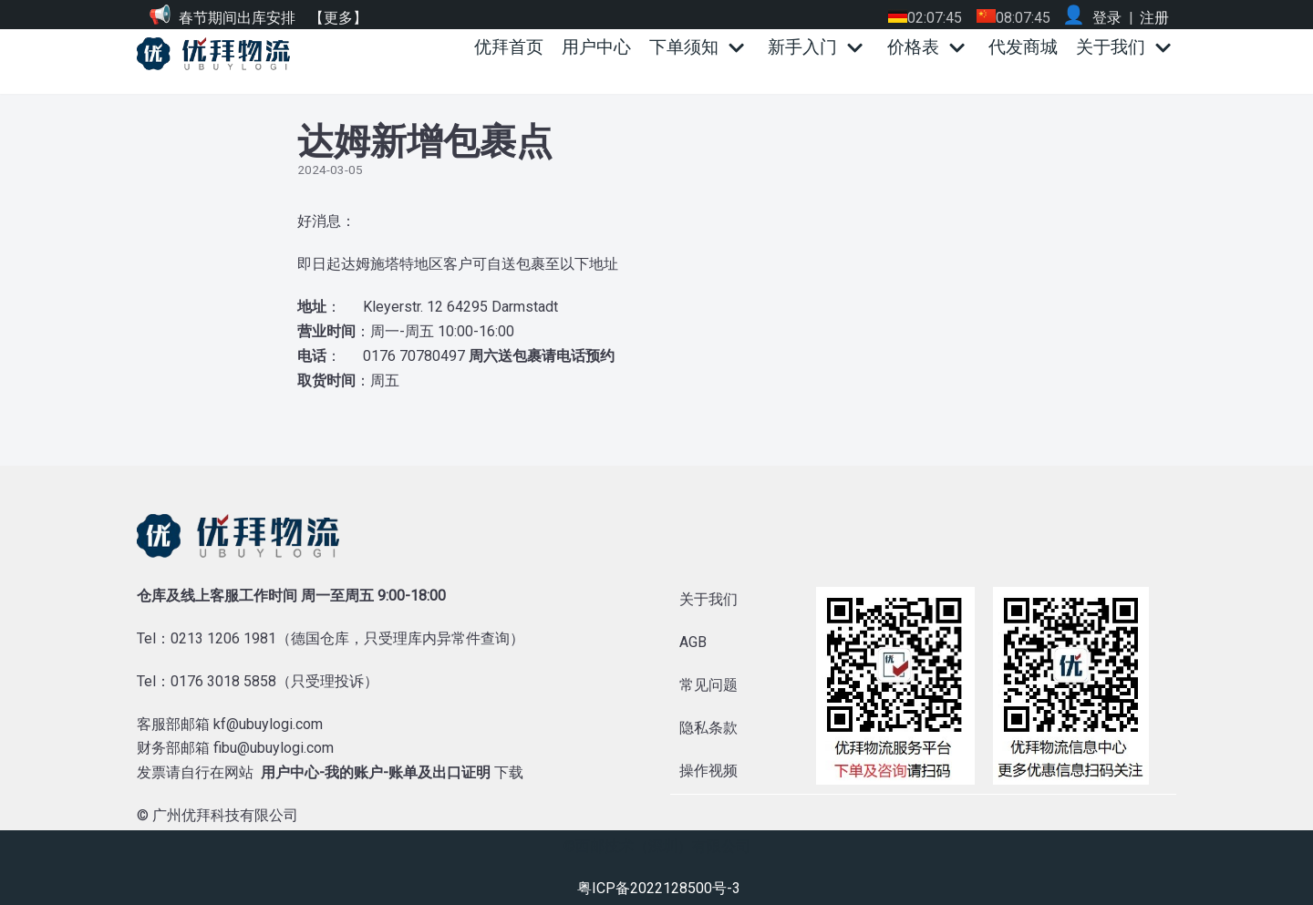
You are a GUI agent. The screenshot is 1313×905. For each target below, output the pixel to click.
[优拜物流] (218, 53)
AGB (693, 642)
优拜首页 (508, 47)
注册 (1154, 17)
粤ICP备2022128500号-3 (658, 888)
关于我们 (708, 599)
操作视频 (708, 770)
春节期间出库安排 (237, 17)
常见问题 (708, 685)
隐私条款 (708, 727)
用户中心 (596, 47)
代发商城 (1023, 47)
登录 (1107, 17)
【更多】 (338, 17)
